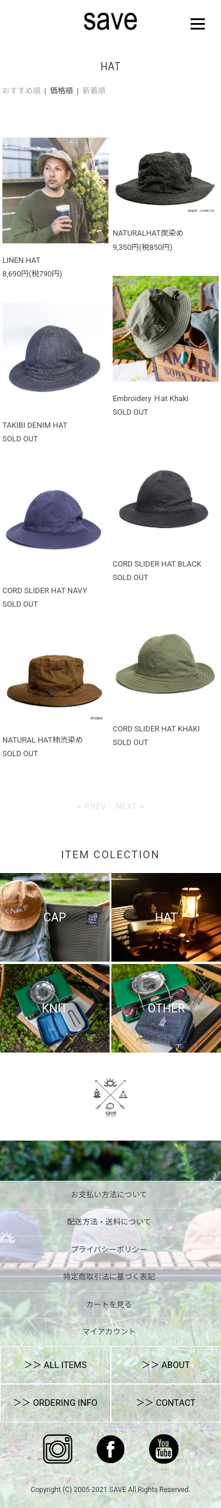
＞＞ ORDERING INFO (55, 1403)
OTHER (165, 1008)
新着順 (94, 90)
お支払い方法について (109, 1194)
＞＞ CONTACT (166, 1403)
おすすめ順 (21, 90)
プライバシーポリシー (109, 1249)
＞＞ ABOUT (165, 1365)
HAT (166, 917)
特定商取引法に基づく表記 (109, 1276)
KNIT (55, 1008)
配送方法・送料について (109, 1221)
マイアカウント (109, 1331)
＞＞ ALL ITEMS (55, 1365)
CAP (54, 917)
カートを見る (109, 1304)
